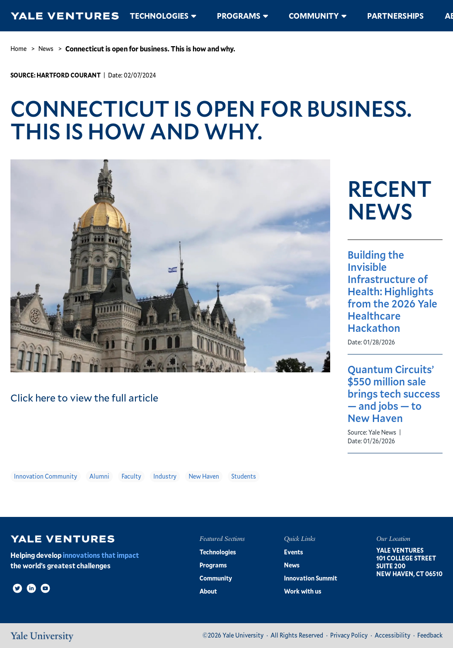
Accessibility (392, 635)
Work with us (302, 591)
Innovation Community (45, 476)
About (208, 591)
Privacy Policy (349, 635)
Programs (238, 15)
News (46, 48)
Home (18, 48)
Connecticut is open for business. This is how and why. (150, 48)
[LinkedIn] (31, 588)
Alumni (99, 476)
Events (293, 552)
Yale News (382, 432)
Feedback (430, 635)
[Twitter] (17, 588)
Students (243, 476)
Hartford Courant (69, 75)
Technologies (159, 15)
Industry (164, 476)
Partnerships (395, 15)
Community (314, 15)
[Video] (45, 588)
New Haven (204, 476)
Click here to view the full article (84, 398)
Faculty (131, 476)
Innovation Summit (310, 578)
